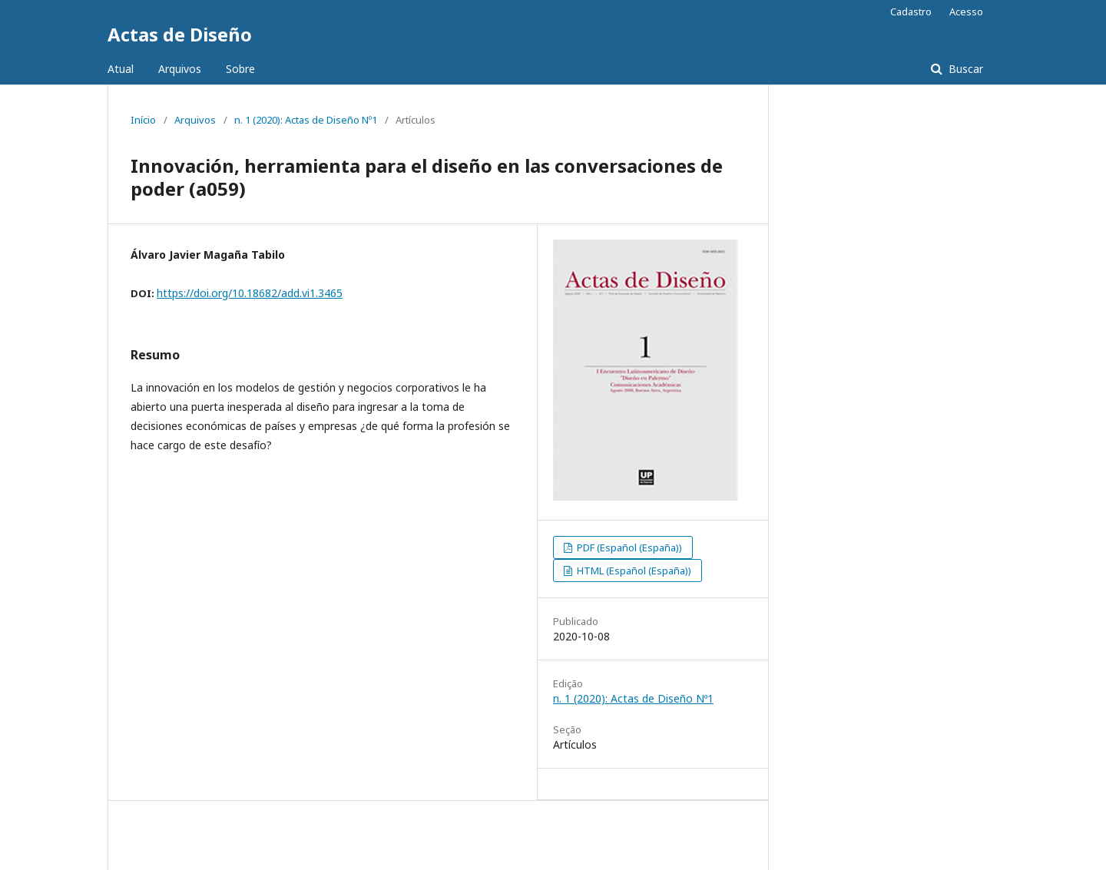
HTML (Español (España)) (633, 570)
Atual (121, 68)
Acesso (966, 11)
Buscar (964, 68)
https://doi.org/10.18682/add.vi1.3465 (250, 293)
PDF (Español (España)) (628, 547)
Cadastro (911, 11)
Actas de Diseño (180, 34)
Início (143, 120)
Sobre (240, 68)
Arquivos (179, 68)
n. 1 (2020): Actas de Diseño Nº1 (305, 120)
